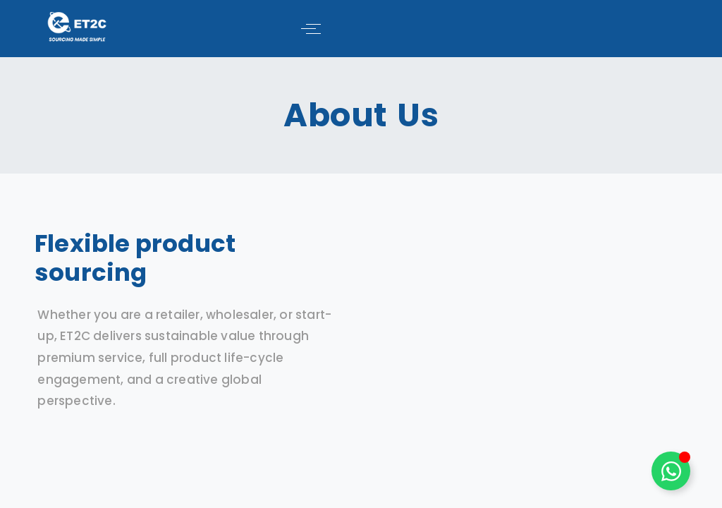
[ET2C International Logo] (76, 26)
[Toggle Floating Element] (670, 471)
